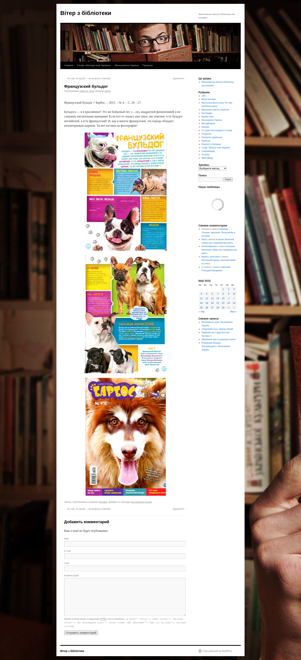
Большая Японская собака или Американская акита (219, 249)
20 (212, 303)
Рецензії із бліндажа (211, 144)
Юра (204, 239)
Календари (207, 113)
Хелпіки (103, 502)
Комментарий (71, 575)
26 (207, 307)
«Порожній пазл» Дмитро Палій (217, 329)
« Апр (202, 311)
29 (223, 307)
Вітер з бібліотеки (85, 13)
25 (201, 307)
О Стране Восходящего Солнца (217, 130)
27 (212, 307)
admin (107, 91)
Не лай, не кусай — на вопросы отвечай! (87, 78)
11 (201, 298)
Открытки (206, 133)
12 (207, 298)
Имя (66, 538)
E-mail (67, 551)
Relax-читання (209, 99)
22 (223, 303)
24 (234, 303)
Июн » (233, 311)
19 (207, 303)
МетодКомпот (208, 123)
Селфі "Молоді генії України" (216, 147)
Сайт (66, 563)
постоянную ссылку (141, 502)
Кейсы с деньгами (210, 256)
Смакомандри (208, 151)
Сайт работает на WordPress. (217, 651)
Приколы (148, 65)
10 (234, 293)
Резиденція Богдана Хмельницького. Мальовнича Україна (216, 346)
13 (212, 298)
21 (218, 303)
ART (204, 95)
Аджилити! (180, 78)
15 (223, 298)
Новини (68, 65)
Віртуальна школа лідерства (215, 109)
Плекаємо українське (212, 137)
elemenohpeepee (209, 246)
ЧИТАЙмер (207, 158)
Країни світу (208, 116)
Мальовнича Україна (127, 65)
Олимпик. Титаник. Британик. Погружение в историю (218, 232)
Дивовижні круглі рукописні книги (219, 339)
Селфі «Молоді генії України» (94, 65)
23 (228, 303)
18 (201, 303)
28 (218, 307)
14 (218, 298)
